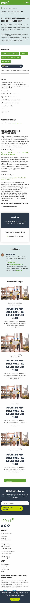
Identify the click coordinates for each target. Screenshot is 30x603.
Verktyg (3, 568)
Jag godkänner (15, 599)
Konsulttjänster (5, 564)
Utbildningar (4, 566)
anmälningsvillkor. (17, 123)
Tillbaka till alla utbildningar (9, 8)
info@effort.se (9, 558)
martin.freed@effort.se (16, 264)
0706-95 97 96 (25, 70)
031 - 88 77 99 (6, 556)
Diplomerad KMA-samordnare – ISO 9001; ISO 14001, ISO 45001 (14, 154)
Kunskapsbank (5, 569)
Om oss (3, 571)
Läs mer (22, 595)
